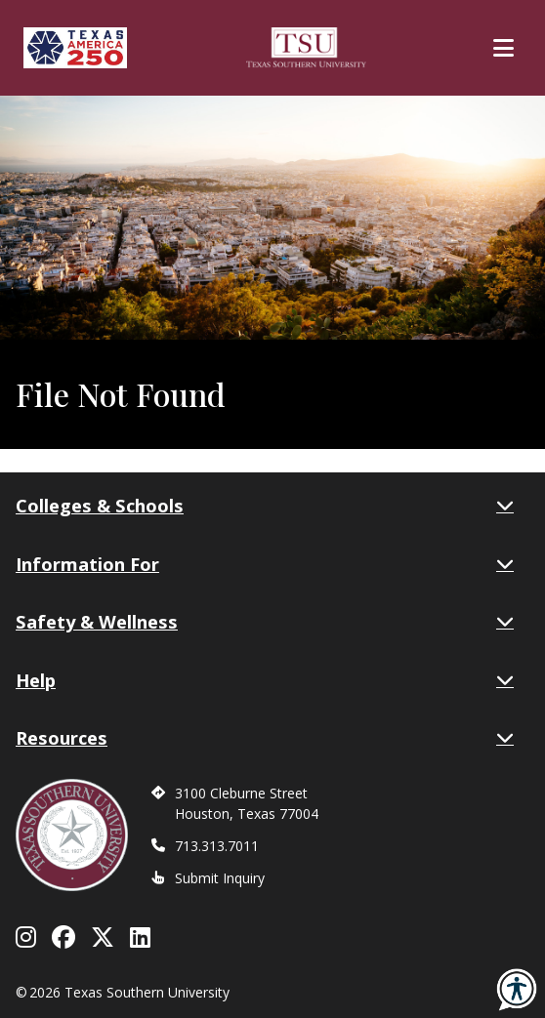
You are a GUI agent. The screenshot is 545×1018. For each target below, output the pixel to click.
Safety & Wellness (265, 621)
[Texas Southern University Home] (306, 48)
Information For (265, 564)
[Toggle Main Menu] (503, 47)
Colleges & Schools (265, 505)
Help (265, 680)
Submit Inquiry (220, 878)
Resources (265, 738)
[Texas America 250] (75, 48)
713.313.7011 (217, 845)
